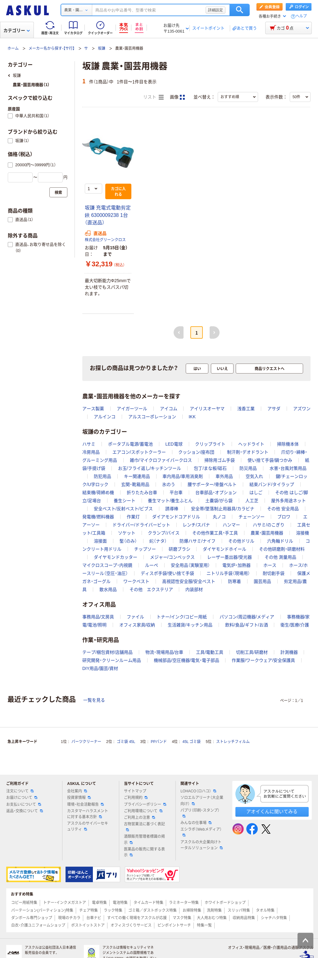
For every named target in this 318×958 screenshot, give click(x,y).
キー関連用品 (137, 476)
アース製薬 (93, 408)
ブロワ (283, 516)
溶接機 (302, 532)
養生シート (124, 500)
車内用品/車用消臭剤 (182, 476)
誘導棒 (171, 508)
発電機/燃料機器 (98, 516)
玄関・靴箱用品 (135, 484)
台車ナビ (93, 918)
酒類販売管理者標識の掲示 (144, 839)
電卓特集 (99, 903)
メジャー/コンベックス (172, 557)
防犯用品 (102, 476)
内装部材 (194, 589)
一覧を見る (94, 700)
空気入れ (254, 476)
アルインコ (105, 416)
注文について (20, 791)
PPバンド (159, 742)
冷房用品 (91, 452)
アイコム (168, 408)
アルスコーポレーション (152, 416)
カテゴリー (16, 30)
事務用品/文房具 (98, 616)
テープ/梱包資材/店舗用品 (107, 652)
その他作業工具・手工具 (215, 532)
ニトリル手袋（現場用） (228, 573)
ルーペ (151, 565)
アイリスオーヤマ (207, 408)
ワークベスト (136, 581)
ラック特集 (113, 910)
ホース (269, 565)
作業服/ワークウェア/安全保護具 (263, 660)
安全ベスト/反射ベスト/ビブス (123, 508)
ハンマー (231, 524)
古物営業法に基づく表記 (144, 826)
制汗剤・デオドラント (247, 452)
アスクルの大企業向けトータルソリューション (201, 845)
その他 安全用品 (283, 508)
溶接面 (100, 541)
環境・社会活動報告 (85, 804)
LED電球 (173, 444)
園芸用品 (262, 581)
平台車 (176, 492)
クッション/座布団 (196, 452)
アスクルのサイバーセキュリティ (87, 826)
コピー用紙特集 (24, 903)
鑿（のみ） (128, 541)
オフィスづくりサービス (131, 925)
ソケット (126, 532)
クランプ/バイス (163, 532)
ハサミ (88, 444)
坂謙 (101, 48)
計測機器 (289, 652)
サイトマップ (135, 791)
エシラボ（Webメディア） (200, 832)
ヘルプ (301, 16)
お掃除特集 (192, 910)
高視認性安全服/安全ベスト (189, 581)
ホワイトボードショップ (225, 903)
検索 (239, 10)
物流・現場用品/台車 (164, 652)
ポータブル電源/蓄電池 (130, 444)
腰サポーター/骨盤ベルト (212, 484)
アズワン (302, 408)
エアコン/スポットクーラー (139, 452)
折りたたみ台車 (142, 492)
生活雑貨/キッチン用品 (190, 624)
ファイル (135, 616)
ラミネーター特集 (184, 903)
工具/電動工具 (209, 652)
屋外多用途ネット (288, 500)
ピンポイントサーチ (174, 925)
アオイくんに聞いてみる (272, 811)
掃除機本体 (288, 444)
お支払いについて (23, 804)
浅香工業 (246, 408)
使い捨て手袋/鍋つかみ (270, 460)
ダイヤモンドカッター (115, 557)
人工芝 (251, 500)
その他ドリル (241, 541)
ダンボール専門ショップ (31, 918)
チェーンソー (251, 516)
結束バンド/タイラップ (271, 484)
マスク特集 (182, 918)
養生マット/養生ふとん (170, 500)
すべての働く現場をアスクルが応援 (137, 918)
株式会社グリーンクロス (105, 240)
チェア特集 (88, 910)
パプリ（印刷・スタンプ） (200, 813)
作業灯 (133, 516)
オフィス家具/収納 (137, 624)
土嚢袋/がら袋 (219, 500)
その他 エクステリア (151, 589)
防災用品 (248, 468)
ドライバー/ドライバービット (141, 524)
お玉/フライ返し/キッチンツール (149, 468)
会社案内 (77, 791)
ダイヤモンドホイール (224, 549)
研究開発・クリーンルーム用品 (111, 660)
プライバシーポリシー (145, 804)
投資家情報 (79, 797)
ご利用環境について (143, 811)
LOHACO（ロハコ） (198, 791)
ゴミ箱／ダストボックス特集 (152, 910)
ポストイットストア (88, 925)
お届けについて (21, 797)
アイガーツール (132, 408)
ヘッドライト (251, 444)
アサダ (273, 408)
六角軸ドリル (280, 541)
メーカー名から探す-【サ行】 (52, 48)
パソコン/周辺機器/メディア (247, 616)
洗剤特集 (214, 910)
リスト (153, 97)
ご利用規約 (136, 797)
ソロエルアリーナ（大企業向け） (201, 800)
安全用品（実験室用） (190, 565)
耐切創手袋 (273, 573)
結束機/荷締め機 (98, 492)
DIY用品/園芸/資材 (100, 668)
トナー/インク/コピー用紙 (182, 616)
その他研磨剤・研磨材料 (282, 549)
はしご (255, 492)
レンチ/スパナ (196, 524)
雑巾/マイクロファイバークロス (161, 460)
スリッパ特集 (239, 910)
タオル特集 (265, 910)
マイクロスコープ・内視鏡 (107, 565)
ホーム (13, 48)
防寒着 (234, 581)
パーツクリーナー (86, 742)
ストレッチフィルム (233, 742)
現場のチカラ (69, 918)
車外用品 (224, 476)
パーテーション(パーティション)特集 (42, 910)
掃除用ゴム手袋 (219, 460)
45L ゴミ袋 (192, 742)
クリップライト (210, 444)
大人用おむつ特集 (212, 918)
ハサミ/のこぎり (268, 524)
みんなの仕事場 (195, 823)
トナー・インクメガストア (64, 903)
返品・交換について (24, 811)
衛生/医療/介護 (294, 624)
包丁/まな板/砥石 (210, 468)
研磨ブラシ (179, 549)
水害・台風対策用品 (288, 468)
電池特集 (120, 903)
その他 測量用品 (280, 557)
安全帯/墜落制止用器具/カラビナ (222, 508)
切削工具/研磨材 (252, 652)
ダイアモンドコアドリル (176, 516)
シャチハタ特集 (274, 918)
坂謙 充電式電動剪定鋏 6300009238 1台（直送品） (108, 215)
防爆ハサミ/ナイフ (197, 541)
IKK (192, 416)
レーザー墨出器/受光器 (229, 557)
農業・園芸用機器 (267, 532)
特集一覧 (204, 925)
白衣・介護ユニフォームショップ (38, 925)
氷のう (168, 484)
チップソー (145, 549)
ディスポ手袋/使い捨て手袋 (167, 573)
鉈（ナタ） (158, 541)
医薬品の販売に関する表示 (144, 852)
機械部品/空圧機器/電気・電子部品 (186, 660)
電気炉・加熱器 (236, 565)
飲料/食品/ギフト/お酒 (246, 624)
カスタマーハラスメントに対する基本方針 (87, 814)
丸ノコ (219, 516)
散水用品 (108, 589)
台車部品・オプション (216, 492)
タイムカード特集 (148, 903)
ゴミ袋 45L (126, 742)
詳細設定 (215, 10)
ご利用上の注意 (139, 817)
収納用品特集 (244, 918)
